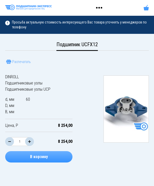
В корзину (39, 156)
